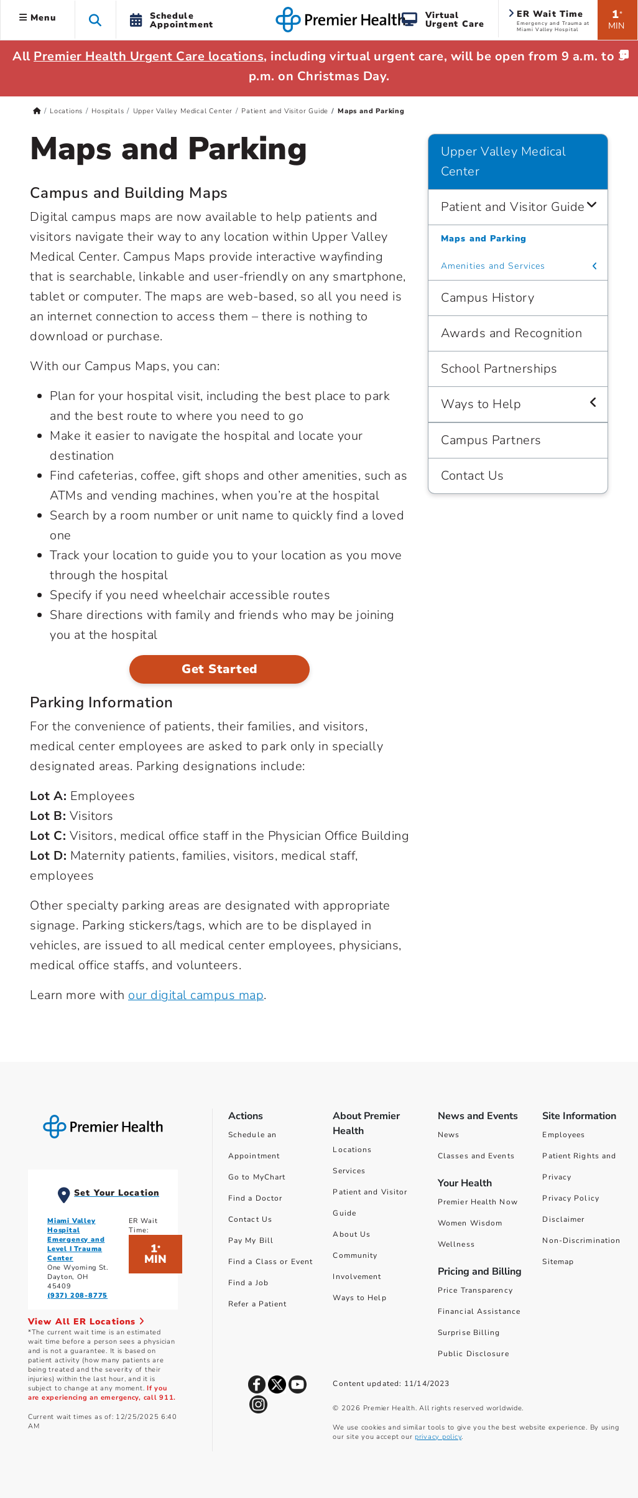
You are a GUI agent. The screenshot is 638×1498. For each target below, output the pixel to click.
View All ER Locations (86, 1322)
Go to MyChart (256, 1177)
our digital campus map (196, 995)
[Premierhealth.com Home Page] (37, 111)
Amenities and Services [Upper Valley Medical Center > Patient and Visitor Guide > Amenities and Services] (493, 266)
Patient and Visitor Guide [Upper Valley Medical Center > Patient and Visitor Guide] (513, 206)
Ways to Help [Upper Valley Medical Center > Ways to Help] (481, 404)
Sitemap (558, 1262)
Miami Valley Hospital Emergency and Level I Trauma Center (75, 1239)
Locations (352, 1150)
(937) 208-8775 (77, 1295)
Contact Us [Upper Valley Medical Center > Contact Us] (472, 475)
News (449, 1135)
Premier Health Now (478, 1202)
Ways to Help (359, 1298)
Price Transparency (475, 1290)
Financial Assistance (479, 1311)
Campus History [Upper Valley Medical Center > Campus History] (487, 297)
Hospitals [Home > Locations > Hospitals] (107, 111)
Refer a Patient (257, 1304)
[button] (95, 20)
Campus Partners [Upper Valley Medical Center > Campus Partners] (491, 440)
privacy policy (438, 1436)
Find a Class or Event (270, 1262)
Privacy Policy (570, 1198)
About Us (352, 1234)
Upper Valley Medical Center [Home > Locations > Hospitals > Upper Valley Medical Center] (183, 111)
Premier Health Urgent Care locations (149, 56)
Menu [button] (37, 18)
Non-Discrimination (581, 1240)
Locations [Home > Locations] (66, 111)
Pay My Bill (251, 1240)
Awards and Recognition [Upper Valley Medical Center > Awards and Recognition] (511, 333)
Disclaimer (563, 1219)
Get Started (219, 669)
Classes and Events (476, 1156)
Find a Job (248, 1283)
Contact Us (250, 1219)
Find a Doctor (255, 1198)
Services (349, 1171)
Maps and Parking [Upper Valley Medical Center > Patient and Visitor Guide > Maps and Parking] (484, 238)
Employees (563, 1135)
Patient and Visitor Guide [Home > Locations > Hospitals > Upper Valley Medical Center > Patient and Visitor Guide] (284, 111)
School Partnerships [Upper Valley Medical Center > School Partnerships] (499, 368)
